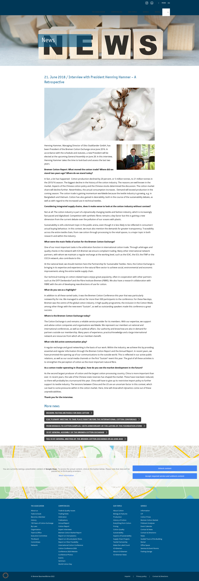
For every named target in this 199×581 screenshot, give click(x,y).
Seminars (61, 561)
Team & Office (36, 532)
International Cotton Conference (70, 545)
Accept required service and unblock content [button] (164, 476)
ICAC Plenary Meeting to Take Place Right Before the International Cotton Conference (91, 419)
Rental (157, 12)
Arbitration (62, 517)
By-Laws (34, 526)
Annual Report (63, 523)
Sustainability (118, 532)
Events (60, 558)
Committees (35, 542)
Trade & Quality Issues (66, 510)
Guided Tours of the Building (151, 539)
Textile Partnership (120, 542)
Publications (63, 520)
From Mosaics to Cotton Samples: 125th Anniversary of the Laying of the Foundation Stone (94, 426)
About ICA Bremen (120, 551)
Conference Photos (65, 555)
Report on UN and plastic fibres (70, 539)
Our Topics (132, 12)
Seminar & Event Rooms (150, 548)
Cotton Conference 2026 (67, 548)
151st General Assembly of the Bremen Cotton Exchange (75, 432)
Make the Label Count (121, 545)
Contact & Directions (148, 532)
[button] (5, 575)
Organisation (36, 529)
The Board (35, 539)
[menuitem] (169, 3)
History (34, 520)
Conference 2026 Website (67, 551)
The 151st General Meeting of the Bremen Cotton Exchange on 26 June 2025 (84, 439)
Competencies (116, 12)
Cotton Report (63, 526)
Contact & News (147, 529)
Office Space (145, 545)
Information (145, 510)
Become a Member (38, 517)
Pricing (115, 526)
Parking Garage (146, 551)
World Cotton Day (65, 564)
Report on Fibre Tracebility (68, 542)
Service (146, 12)
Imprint (127, 576)
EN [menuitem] (169, 3)
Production (117, 517)
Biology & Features (120, 514)
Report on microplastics (67, 536)
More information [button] (66, 475)
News (143, 536)
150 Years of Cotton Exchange (42, 523)
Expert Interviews (65, 529)
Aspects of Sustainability (122, 536)
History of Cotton (119, 520)
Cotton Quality (118, 529)
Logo (99, 506)
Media (164, 3)
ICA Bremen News (120, 555)
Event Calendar (146, 526)
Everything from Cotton (122, 523)
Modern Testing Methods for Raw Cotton (67, 413)
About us (34, 510)
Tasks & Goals (36, 514)
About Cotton (118, 510)
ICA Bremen (117, 548)
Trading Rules (63, 514)
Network (34, 545)
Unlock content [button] (164, 468)
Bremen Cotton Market (149, 520)
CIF (142, 514)
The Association (98, 12)
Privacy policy (141, 576)
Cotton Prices (146, 517)
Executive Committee (39, 536)
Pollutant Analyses (148, 523)
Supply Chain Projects (121, 539)
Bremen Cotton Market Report (69, 532)
